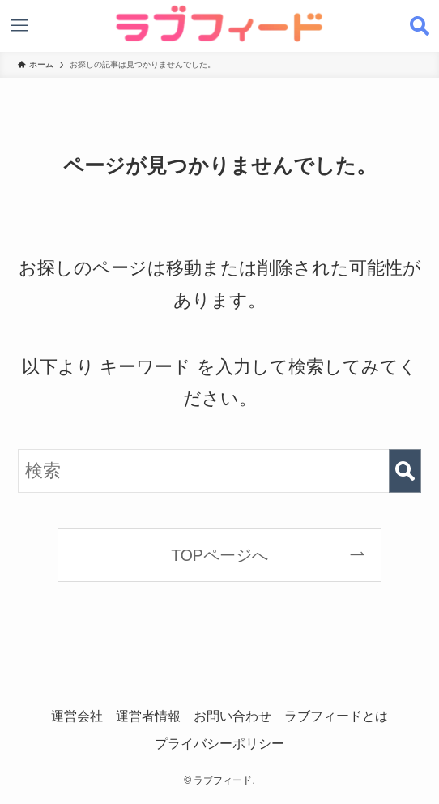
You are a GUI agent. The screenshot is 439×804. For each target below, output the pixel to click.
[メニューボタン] (19, 26)
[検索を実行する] (405, 470)
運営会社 (77, 715)
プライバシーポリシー (219, 743)
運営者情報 (148, 715)
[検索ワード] (220, 470)
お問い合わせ (232, 715)
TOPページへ (219, 555)
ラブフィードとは (336, 715)
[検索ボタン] (419, 26)
